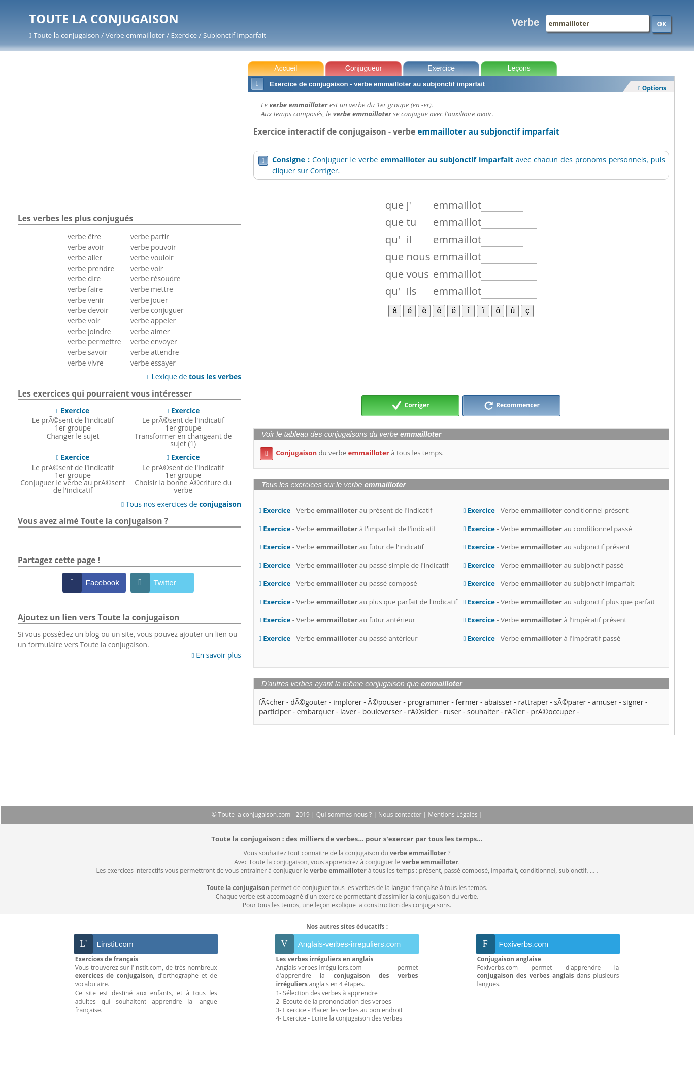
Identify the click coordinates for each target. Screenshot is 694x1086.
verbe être (84, 236)
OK (661, 24)
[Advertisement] (461, 355)
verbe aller (85, 257)
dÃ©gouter (308, 702)
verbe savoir (88, 352)
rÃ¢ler (515, 711)
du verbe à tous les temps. (352, 452)
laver (348, 711)
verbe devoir (88, 310)
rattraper (533, 702)
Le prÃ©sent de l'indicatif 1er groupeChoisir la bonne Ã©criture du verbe (183, 473)
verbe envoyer (153, 341)
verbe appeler (153, 320)
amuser (604, 702)
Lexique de (194, 376)
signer (633, 702)
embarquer (316, 711)
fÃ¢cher (271, 702)
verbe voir (84, 320)
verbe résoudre (155, 278)
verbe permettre (94, 341)
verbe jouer (149, 300)
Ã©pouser (384, 702)
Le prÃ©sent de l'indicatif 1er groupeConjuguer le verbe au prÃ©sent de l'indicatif (72, 473)
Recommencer (512, 405)
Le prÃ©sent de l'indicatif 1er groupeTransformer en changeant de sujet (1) (183, 427)
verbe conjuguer (157, 310)
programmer (428, 702)
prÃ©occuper (553, 711)
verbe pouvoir (153, 247)
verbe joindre (89, 331)
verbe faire (85, 289)
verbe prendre (91, 268)
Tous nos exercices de (181, 504)
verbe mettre (151, 289)
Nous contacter (400, 814)
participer (275, 711)
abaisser (498, 702)
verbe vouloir (152, 257)
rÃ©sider (423, 711)
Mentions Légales (453, 814)
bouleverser (382, 711)
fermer (467, 702)
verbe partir (149, 236)
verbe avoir (86, 247)
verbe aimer (150, 331)
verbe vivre (86, 363)
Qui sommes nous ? (345, 814)
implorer (347, 702)
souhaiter (483, 711)
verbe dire (84, 278)
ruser (452, 711)
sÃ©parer (570, 702)
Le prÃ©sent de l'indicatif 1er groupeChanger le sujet (73, 423)
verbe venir (86, 300)
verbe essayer (153, 363)
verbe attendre (154, 352)
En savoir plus (216, 655)
